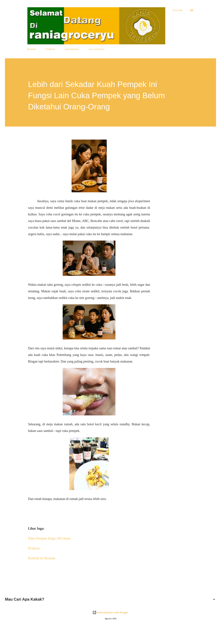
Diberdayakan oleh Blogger (110, 612)
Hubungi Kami (72, 49)
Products (50, 49)
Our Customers (96, 49)
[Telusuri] (177, 10)
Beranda (31, 49)
